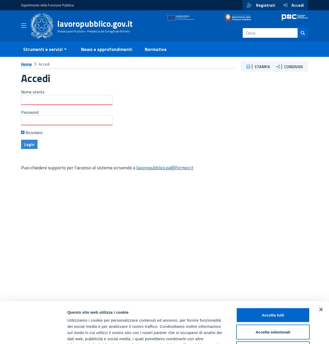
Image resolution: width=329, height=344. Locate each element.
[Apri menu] (23, 30)
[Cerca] (303, 36)
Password (30, 118)
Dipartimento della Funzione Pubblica (47, 5)
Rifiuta (273, 310)
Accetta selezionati (272, 293)
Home (26, 70)
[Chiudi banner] (321, 271)
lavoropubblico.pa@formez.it (164, 173)
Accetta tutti (273, 276)
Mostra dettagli (270, 334)
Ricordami (33, 139)
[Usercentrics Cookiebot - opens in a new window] (33, 334)
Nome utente (32, 98)
